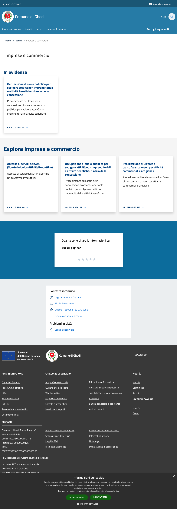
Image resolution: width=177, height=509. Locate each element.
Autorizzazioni (96, 409)
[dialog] (88, 491)
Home (8, 40)
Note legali (94, 441)
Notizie (136, 382)
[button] (88, 503)
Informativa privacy (99, 436)
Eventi (136, 413)
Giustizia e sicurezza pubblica (104, 387)
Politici (5, 404)
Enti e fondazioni (10, 398)
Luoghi (136, 408)
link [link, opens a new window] (117, 491)
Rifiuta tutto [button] (100, 497)
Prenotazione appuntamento (59, 430)
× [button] (174, 476)
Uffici (4, 393)
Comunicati (138, 387)
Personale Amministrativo (15, 409)
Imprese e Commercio (56, 398)
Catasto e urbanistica (56, 404)
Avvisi (136, 393)
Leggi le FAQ (51, 441)
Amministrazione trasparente (104, 430)
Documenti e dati (10, 414)
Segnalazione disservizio (57, 436)
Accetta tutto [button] (76, 497)
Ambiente (94, 398)
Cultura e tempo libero (56, 387)
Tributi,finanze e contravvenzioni (105, 393)
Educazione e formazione (101, 382)
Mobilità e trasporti (55, 409)
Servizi (19, 40)
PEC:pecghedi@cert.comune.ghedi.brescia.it (25, 457)
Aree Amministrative (12, 387)
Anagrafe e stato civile (56, 382)
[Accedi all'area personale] (160, 3)
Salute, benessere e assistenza (104, 403)
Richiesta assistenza (55, 446)
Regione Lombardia (11, 4)
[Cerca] (171, 16)
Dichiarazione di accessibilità (103, 446)
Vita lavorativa (52, 393)
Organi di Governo (11, 382)
